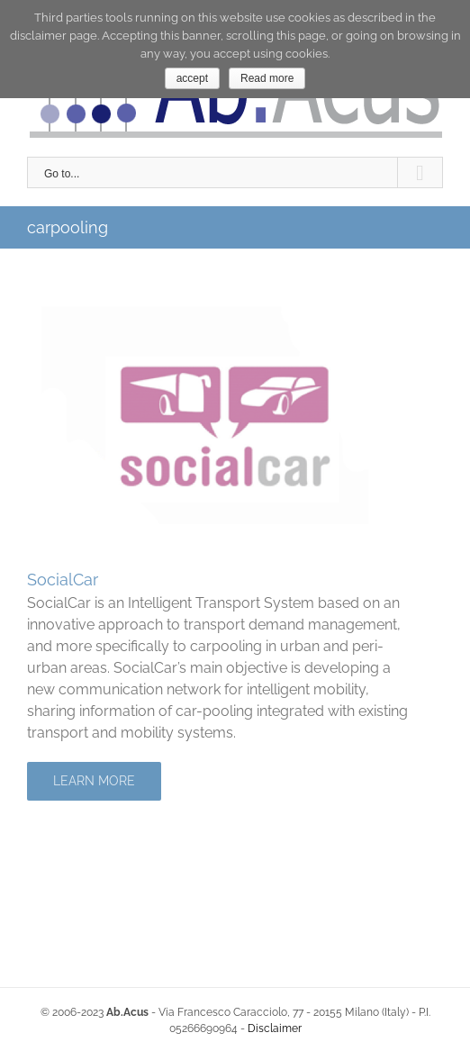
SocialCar (62, 579)
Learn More (94, 781)
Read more (267, 78)
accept (192, 78)
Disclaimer (275, 1028)
